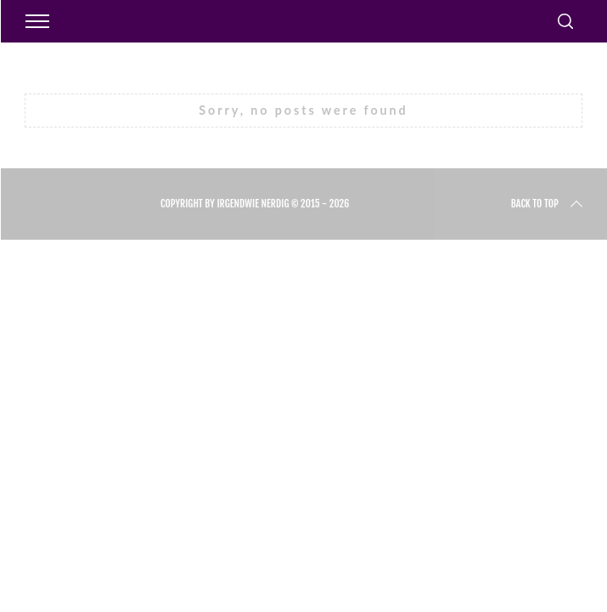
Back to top (548, 204)
